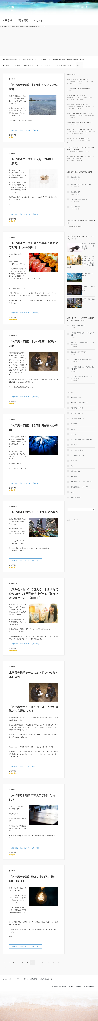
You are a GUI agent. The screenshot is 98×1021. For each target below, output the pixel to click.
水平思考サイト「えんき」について (81, 481)
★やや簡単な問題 (72, 59)
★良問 (82, 59)
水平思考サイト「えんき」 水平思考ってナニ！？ (39, 65)
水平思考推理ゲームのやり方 (65, 65)
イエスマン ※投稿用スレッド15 (82, 129)
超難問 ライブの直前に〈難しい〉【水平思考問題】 (88, 246)
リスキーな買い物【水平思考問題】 (81, 359)
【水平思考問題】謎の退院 (79, 199)
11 (37, 962)
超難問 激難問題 (76, 497)
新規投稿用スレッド (77, 471)
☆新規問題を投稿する (29, 59)
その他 (73, 429)
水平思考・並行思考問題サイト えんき (23, 20)
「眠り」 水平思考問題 (78, 325)
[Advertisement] (49, 42)
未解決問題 (74, 476)
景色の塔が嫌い (75, 177)
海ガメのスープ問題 (79, 95)
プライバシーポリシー (15, 979)
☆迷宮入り (74, 424)
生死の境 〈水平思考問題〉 (81, 79)
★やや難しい (7, 65)
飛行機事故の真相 (87, 274)
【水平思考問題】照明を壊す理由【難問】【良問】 (82, 368)
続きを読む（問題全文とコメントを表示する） (25, 130)
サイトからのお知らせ (77, 450)
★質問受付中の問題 (59, 59)
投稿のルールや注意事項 (30, 979)
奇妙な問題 (74, 460)
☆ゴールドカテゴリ (44, 59)
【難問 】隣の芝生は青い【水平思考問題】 (82, 334)
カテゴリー (79, 65)
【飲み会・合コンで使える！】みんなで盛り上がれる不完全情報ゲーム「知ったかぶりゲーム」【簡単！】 (33, 593)
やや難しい (74, 445)
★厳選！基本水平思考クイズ (11, 59)
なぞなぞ (73, 434)
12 (43, 962)
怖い (72, 466)
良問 (72, 492)
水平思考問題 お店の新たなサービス (84, 113)
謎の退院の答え (75, 192)
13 (48, 962)
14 (53, 962)
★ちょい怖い (17, 65)
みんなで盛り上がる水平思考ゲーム (81, 439)
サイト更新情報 (75, 207)
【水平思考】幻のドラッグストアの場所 (33, 512)
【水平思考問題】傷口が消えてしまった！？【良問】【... (82, 377)
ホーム (5, 979)
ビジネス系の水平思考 (77, 455)
